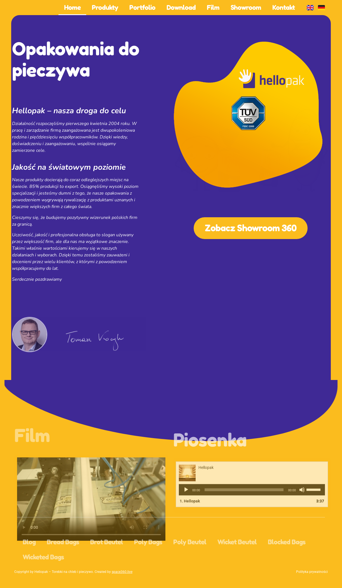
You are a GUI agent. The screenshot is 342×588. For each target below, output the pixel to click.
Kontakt (283, 7)
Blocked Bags (286, 558)
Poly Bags (148, 558)
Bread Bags (63, 558)
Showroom (246, 7)
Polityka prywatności (312, 572)
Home (72, 7)
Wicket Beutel (237, 558)
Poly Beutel (189, 558)
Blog (29, 558)
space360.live (122, 572)
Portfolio (142, 7)
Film (213, 7)
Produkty (105, 7)
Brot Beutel (106, 558)
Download (181, 7)
